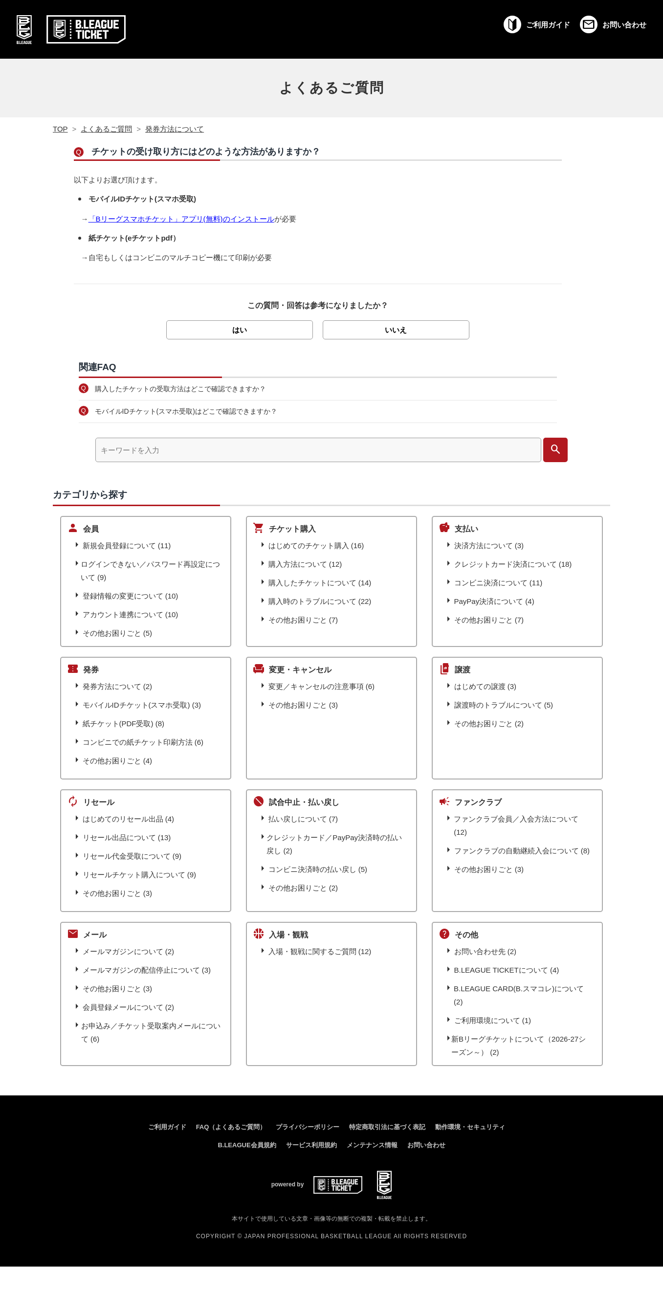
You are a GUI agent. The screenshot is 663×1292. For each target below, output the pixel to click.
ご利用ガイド (167, 1127)
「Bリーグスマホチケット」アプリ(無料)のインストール (181, 219)
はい (239, 330)
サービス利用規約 (311, 1145)
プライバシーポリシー (307, 1127)
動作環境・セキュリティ (470, 1127)
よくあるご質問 (331, 87)
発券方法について (174, 129)
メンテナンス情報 (372, 1145)
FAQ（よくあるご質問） (231, 1127)
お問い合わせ (426, 1145)
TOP (60, 129)
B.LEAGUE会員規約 (247, 1145)
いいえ (396, 330)
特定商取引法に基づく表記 (387, 1127)
